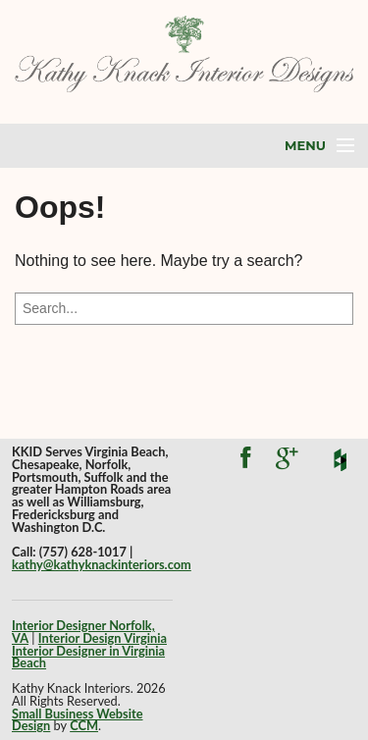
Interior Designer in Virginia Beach (88, 657)
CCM (84, 725)
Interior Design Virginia (102, 638)
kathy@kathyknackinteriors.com (101, 564)
